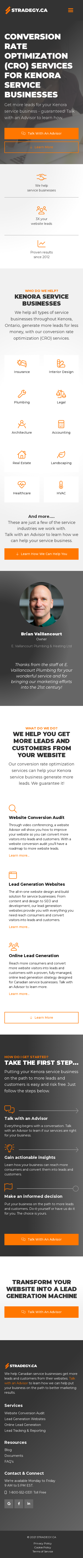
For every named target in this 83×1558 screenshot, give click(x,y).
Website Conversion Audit (24, 1413)
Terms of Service (43, 1551)
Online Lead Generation (22, 1425)
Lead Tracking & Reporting (25, 1431)
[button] (71, 10)
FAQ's (9, 1461)
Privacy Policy (43, 1543)
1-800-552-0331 (20, 1492)
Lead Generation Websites (24, 1419)
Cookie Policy (42, 1547)
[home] (26, 10)
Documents (13, 1456)
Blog (8, 1450)
